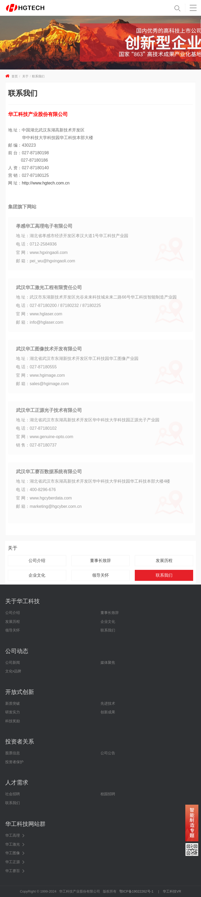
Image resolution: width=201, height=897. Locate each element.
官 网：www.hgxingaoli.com (42, 255)
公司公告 (107, 753)
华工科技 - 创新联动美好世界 (32, 8)
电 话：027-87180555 (36, 369)
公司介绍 (37, 560)
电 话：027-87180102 (36, 430)
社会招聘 (12, 794)
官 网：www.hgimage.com (40, 377)
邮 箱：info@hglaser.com (39, 324)
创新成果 (107, 712)
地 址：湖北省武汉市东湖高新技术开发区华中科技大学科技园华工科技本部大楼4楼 (93, 483)
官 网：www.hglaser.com (39, 316)
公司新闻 (12, 662)
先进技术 (107, 703)
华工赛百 (12, 871)
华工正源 (12, 862)
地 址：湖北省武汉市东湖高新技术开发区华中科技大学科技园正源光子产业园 (87, 422)
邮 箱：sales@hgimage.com (42, 386)
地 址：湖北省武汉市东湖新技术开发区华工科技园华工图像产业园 (77, 361)
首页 (15, 76)
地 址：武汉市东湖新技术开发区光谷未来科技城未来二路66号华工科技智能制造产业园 (96, 299)
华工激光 (12, 844)
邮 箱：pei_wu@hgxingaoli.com (45, 263)
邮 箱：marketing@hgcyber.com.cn (49, 509)
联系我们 (38, 76)
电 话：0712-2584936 (36, 246)
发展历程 (164, 560)
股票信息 (12, 753)
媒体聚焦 (107, 662)
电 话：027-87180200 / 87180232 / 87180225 (58, 308)
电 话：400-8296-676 (36, 492)
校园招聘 (107, 794)
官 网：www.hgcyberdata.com (44, 500)
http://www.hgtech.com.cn (45, 183)
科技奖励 (12, 721)
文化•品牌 (13, 671)
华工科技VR (172, 891)
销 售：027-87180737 (36, 447)
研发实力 (12, 712)
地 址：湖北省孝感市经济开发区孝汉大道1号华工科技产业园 (72, 238)
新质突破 (12, 703)
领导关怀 (100, 575)
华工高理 (12, 835)
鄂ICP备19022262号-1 (136, 891)
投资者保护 (14, 762)
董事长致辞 (100, 560)
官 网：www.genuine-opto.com (44, 439)
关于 (25, 76)
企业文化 (37, 575)
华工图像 (12, 853)
